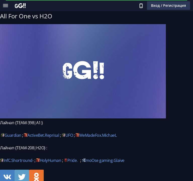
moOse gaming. (99, 160)
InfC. (7, 160)
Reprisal (52, 135)
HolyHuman (50, 160)
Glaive (119, 160)
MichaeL (109, 135)
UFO (69, 135)
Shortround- (22, 160)
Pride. (72, 160)
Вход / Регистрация (168, 5)
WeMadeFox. (90, 135)
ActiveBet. (36, 135)
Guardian (13, 135)
